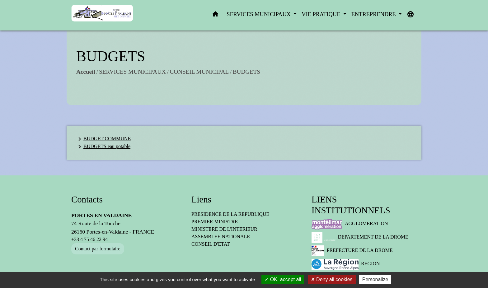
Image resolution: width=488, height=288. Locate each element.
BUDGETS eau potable (103, 147)
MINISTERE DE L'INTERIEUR (224, 229)
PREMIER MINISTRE (214, 221)
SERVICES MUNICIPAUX (132, 71)
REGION (346, 264)
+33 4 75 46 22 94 (89, 239)
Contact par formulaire (97, 248)
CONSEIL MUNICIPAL (199, 71)
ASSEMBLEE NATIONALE (220, 236)
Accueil (85, 71)
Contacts (87, 199)
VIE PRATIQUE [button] (322, 14)
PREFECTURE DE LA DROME (352, 250)
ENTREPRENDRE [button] (374, 14)
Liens (201, 199)
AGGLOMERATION (350, 224)
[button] (215, 15)
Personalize (375, 279)
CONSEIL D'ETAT (210, 244)
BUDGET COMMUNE (103, 139)
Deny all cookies (332, 279)
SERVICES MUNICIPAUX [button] (259, 14)
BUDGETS (246, 71)
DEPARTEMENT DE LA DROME (360, 237)
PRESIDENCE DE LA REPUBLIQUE (230, 214)
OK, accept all (283, 279)
